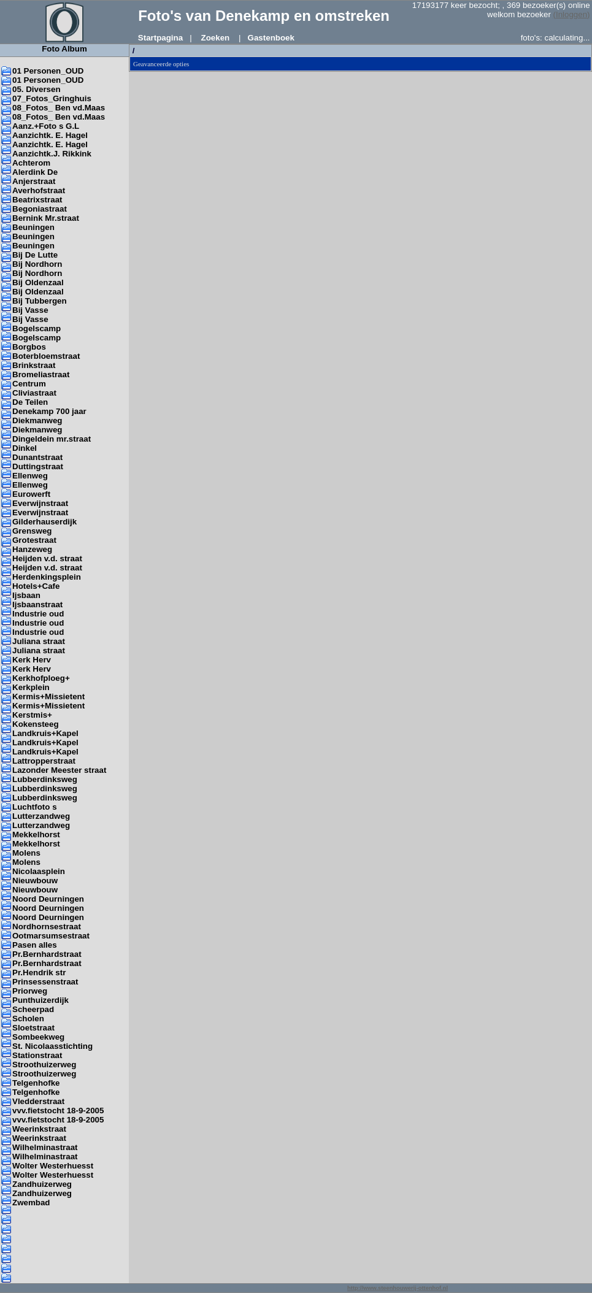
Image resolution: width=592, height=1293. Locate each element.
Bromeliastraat (40, 374)
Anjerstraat (33, 181)
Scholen (28, 1018)
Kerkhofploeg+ (41, 678)
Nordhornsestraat (46, 926)
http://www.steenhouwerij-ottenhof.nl (397, 1288)
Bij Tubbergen (39, 300)
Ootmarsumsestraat (51, 935)
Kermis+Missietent (48, 696)
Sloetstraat (33, 1027)
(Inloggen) (571, 14)
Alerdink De (35, 172)
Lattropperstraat (43, 760)
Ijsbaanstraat (37, 604)
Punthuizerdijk (40, 1000)
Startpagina (160, 37)
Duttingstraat (37, 466)
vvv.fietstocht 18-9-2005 (58, 1110)
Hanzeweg (32, 549)
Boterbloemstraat (46, 356)
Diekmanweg (37, 420)
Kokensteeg (35, 724)
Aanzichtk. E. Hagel (50, 135)
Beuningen (33, 227)
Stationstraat (37, 1055)
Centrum (29, 383)
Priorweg (29, 991)
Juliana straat (38, 641)
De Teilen (30, 402)
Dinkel (24, 448)
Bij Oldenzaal (38, 282)
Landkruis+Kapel (45, 733)
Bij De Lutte (35, 254)
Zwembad (31, 1202)
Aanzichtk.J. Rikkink (51, 153)
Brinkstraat (33, 365)
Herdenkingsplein (46, 576)
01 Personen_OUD (47, 70)
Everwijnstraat (40, 503)
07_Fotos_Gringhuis (51, 98)
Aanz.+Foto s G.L (45, 126)
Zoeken (215, 37)
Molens (26, 853)
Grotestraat (34, 540)
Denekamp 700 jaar (49, 411)
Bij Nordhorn (37, 264)
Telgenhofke (36, 1083)
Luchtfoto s (34, 806)
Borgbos (29, 346)
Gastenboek (271, 37)
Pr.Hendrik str (39, 972)
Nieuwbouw (35, 880)
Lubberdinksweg (44, 779)
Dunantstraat (37, 457)
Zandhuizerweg (42, 1184)
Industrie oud (38, 613)
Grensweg (32, 530)
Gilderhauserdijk (44, 521)
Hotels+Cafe (36, 586)
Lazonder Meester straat (59, 770)
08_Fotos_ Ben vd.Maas (58, 107)
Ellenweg (30, 475)
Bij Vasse (30, 310)
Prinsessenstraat (45, 981)
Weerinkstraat (39, 1129)
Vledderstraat (38, 1101)
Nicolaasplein (38, 871)
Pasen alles (34, 945)
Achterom (31, 162)
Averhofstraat (38, 190)
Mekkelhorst (36, 834)
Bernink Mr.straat (45, 218)
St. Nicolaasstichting (52, 1046)
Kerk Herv (31, 659)
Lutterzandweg (41, 816)
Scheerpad (33, 1009)
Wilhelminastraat (45, 1147)
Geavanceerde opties (161, 63)
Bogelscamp (36, 328)
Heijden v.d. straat (47, 558)
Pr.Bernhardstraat (47, 954)
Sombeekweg (38, 1037)
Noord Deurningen (48, 899)
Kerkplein (31, 687)
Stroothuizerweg (44, 1064)
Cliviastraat (34, 392)
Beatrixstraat (37, 199)
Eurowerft (31, 494)
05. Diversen (36, 89)
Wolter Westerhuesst (52, 1165)
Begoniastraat (39, 208)
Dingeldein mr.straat (51, 438)
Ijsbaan (26, 595)
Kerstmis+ (32, 714)
